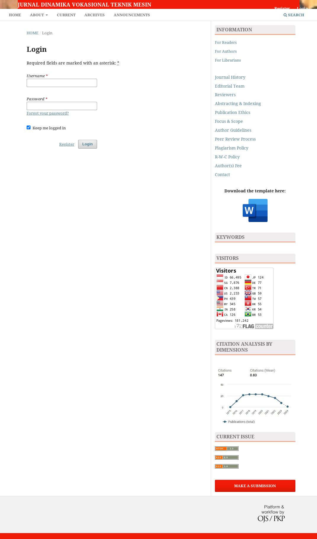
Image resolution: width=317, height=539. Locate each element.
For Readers (226, 42)
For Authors (226, 51)
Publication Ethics (232, 112)
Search (294, 14)
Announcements (132, 14)
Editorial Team (229, 86)
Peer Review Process (235, 139)
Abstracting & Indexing (238, 103)
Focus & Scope (229, 121)
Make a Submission (255, 485)
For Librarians (228, 60)
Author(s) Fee (228, 165)
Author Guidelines (233, 130)
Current (66, 14)
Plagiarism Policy (231, 148)
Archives (94, 14)
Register (282, 8)
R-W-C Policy (227, 157)
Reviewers (226, 94)
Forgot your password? (48, 113)
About (37, 14)
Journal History (230, 77)
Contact (222, 174)
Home (15, 14)
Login (302, 8)
